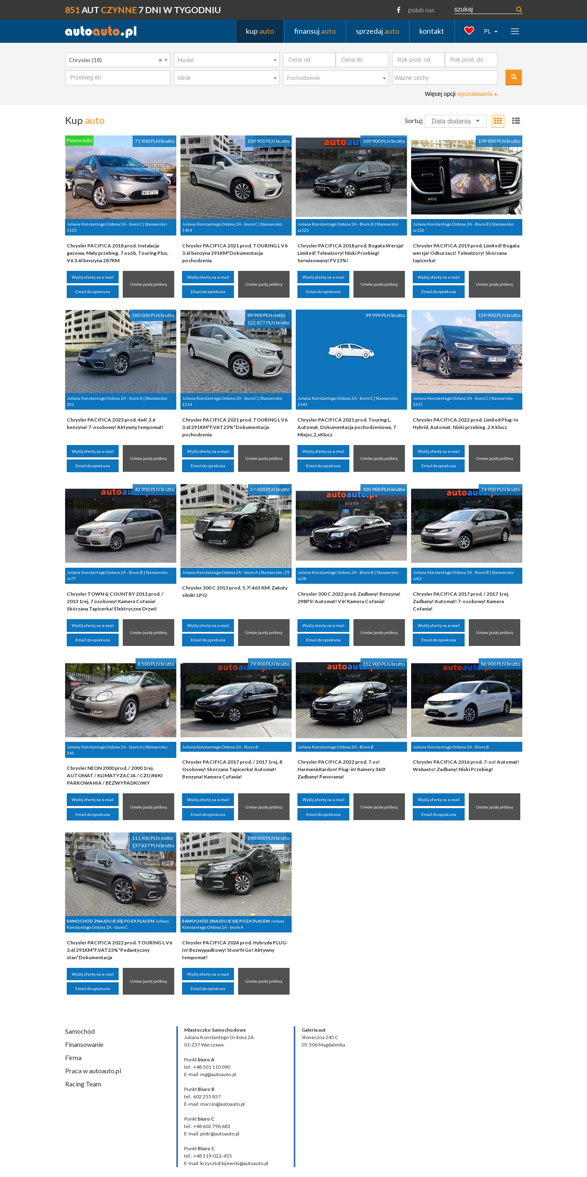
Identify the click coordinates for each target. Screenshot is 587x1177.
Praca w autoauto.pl (93, 1070)
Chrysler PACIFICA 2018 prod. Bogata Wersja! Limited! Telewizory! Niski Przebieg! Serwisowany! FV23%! (350, 252)
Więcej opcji (461, 94)
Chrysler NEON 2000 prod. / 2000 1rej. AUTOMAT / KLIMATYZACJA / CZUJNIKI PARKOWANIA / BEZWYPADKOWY (115, 775)
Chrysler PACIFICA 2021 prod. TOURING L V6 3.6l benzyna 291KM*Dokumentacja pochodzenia (235, 252)
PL (488, 31)
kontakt (431, 30)
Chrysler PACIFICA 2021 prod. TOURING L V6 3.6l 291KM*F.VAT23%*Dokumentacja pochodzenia (235, 427)
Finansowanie (84, 1044)
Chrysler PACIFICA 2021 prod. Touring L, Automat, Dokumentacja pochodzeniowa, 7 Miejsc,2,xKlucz (346, 427)
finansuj (315, 30)
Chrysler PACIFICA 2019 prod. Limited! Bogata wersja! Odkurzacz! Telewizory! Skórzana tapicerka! (466, 252)
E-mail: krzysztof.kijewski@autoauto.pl (226, 1163)
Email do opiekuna (92, 291)
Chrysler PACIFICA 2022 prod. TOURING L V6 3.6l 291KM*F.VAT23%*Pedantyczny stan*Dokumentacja (119, 949)
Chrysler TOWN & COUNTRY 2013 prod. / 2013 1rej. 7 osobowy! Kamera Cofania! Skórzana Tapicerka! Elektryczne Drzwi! (115, 601)
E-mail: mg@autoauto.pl (210, 1074)
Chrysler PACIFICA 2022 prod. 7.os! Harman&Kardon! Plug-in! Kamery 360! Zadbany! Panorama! (341, 769)
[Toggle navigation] (514, 31)
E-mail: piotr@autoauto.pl (211, 1133)
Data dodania (455, 121)
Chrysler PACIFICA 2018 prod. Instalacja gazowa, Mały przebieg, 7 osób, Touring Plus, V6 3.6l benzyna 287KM (117, 252)
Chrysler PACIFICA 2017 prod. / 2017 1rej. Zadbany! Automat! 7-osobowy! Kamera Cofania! (461, 601)
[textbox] (447, 78)
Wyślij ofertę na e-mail (93, 277)
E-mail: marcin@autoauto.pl (214, 1104)
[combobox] (118, 60)
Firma (73, 1057)
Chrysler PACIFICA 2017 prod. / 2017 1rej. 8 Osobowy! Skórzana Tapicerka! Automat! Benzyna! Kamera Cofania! (232, 769)
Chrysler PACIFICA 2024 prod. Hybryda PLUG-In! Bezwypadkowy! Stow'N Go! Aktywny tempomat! (235, 949)
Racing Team (83, 1084)
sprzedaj (377, 30)
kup (260, 30)
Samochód (80, 1031)
